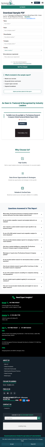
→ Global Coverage (7, 373)
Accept (12, 444)
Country (5, 47)
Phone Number (7, 34)
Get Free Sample (22, 67)
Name (5, 21)
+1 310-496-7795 (15, 315)
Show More (27, 16)
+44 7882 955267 (14, 302)
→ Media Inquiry (7, 375)
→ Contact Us (6, 408)
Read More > (23, 123)
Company (5, 41)
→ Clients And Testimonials (9, 368)
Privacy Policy (28, 63)
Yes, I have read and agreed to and (22, 62)
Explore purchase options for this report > (22, 91)
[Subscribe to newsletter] (38, 418)
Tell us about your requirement (10, 54)
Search (22, 7)
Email (5, 27)
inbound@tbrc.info (30, 18)
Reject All (33, 444)
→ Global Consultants (8, 366)
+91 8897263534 (26, 328)
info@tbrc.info (10, 385)
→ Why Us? (5, 364)
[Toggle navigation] (42, 3)
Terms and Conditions (18, 63)
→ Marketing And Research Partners (11, 371)
